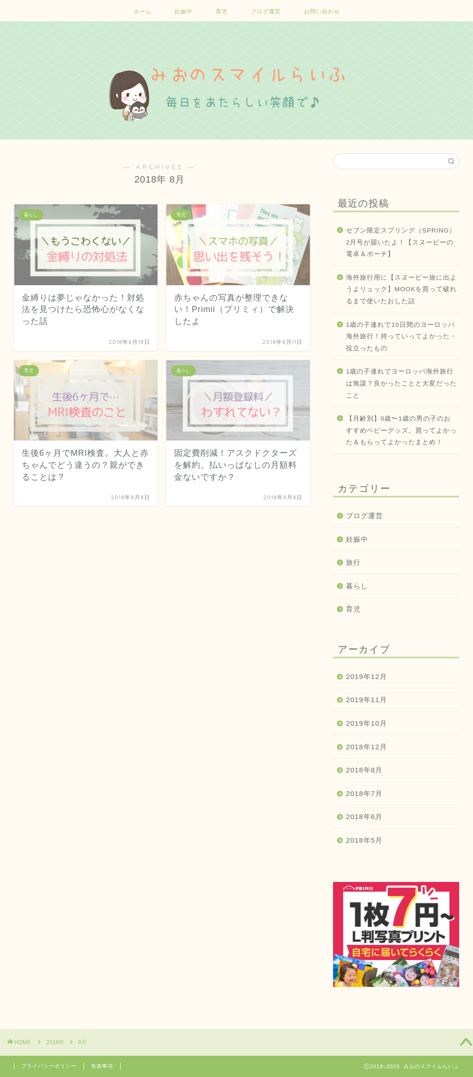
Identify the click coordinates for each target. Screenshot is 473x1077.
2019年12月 (366, 676)
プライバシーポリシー (49, 1066)
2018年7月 (364, 793)
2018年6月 (364, 816)
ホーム (142, 11)
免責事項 (102, 1066)
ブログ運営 (266, 11)
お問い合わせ (322, 11)
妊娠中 (184, 11)
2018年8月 (364, 770)
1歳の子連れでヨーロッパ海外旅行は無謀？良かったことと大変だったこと (401, 383)
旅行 (353, 562)
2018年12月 (366, 747)
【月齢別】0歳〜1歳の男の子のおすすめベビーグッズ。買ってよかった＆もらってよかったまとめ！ (401, 430)
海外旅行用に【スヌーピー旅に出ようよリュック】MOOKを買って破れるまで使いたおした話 (401, 289)
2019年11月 (366, 700)
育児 (222, 11)
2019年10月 (366, 723)
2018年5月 (364, 840)
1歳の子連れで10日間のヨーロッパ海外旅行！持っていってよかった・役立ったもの (401, 336)
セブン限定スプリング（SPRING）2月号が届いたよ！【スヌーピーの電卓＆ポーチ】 (401, 242)
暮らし (357, 586)
